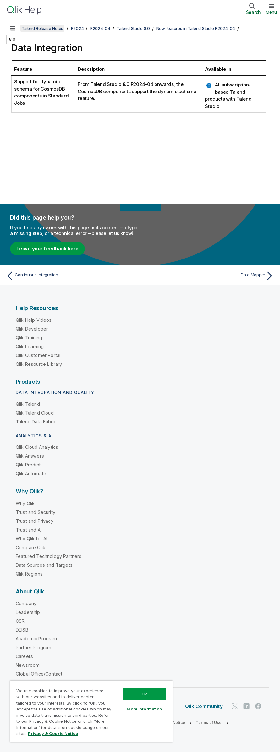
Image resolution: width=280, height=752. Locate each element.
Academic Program (36, 638)
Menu (271, 11)
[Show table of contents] (12, 28)
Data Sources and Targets (44, 565)
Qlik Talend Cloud (35, 412)
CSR (20, 621)
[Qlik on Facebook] (258, 706)
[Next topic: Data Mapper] (209, 276)
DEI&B (22, 629)
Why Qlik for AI (31, 538)
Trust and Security (35, 512)
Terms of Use (209, 722)
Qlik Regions (29, 574)
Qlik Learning (30, 346)
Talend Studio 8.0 (133, 28)
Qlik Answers (30, 456)
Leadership (28, 612)
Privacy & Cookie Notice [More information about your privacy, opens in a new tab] (53, 733)
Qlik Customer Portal (38, 355)
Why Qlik (25, 503)
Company (26, 603)
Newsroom (28, 665)
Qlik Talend (28, 404)
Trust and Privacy (34, 521)
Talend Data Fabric (36, 421)
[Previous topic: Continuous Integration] (71, 276)
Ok (144, 693)
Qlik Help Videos (34, 320)
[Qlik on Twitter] (234, 706)
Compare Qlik (30, 547)
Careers (24, 656)
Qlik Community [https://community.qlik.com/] (204, 706)
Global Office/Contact (39, 674)
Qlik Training (29, 337)
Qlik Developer (32, 328)
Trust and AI (28, 529)
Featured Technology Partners (48, 556)
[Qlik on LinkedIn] (246, 706)
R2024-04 (100, 28)
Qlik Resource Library (39, 364)
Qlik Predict (28, 464)
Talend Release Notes (42, 28)
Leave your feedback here (47, 249)
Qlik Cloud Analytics (37, 447)
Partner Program (33, 647)
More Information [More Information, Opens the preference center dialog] (144, 708)
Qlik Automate (31, 473)
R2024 (77, 28)
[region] (91, 711)
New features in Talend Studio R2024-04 (195, 28)
